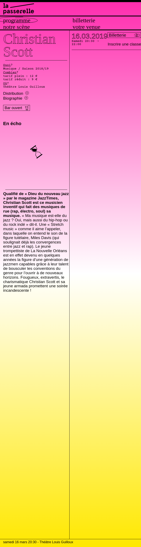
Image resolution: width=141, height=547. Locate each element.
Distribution (16, 93)
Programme (16, 20)
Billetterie (84, 20)
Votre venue (86, 27)
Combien (9, 72)
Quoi (7, 65)
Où (5, 83)
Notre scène (16, 27)
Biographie (15, 98)
